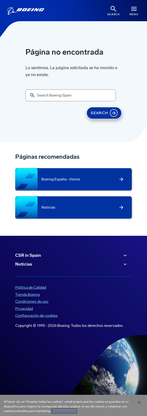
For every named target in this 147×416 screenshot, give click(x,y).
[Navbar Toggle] (134, 10)
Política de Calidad (30, 287)
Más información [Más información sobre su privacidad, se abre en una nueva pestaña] (64, 411)
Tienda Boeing (27, 294)
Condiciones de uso (31, 301)
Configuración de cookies (36, 315)
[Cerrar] (139, 402)
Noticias (71, 264)
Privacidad (24, 308)
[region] (73, 405)
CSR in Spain (71, 255)
